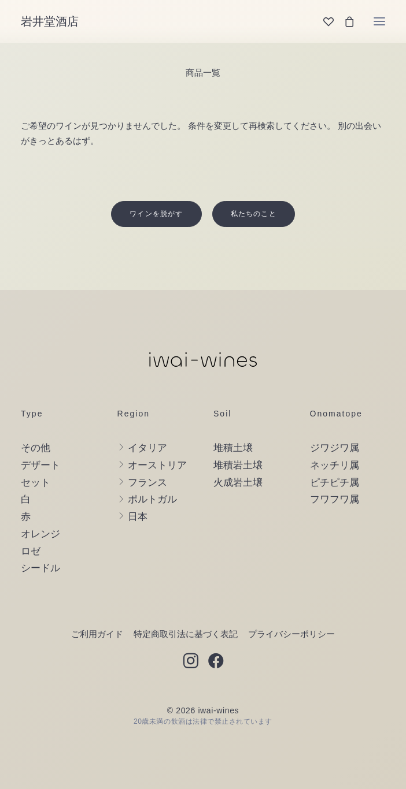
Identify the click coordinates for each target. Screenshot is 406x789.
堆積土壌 (233, 447)
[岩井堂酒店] (50, 21)
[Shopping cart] (344, 21)
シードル (40, 568)
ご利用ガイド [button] (97, 634)
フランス (147, 482)
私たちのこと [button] (253, 214)
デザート (40, 465)
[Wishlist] (323, 21)
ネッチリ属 (334, 465)
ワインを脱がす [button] (156, 214)
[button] (379, 21)
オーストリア (157, 465)
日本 (137, 516)
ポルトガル (152, 499)
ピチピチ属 (334, 482)
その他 (35, 447)
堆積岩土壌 (238, 465)
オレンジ (40, 534)
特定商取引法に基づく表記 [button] (186, 634)
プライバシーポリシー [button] (291, 634)
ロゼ (30, 551)
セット (35, 482)
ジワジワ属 (334, 447)
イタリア (147, 447)
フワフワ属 (334, 499)
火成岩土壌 (238, 482)
